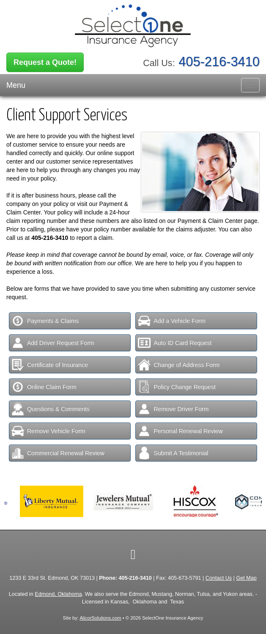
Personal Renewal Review (180, 431)
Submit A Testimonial (173, 453)
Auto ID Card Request (174, 342)
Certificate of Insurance (49, 365)
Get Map (246, 578)
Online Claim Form (44, 387)
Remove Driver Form (173, 409)
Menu (15, 85)
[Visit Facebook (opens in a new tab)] (133, 554)
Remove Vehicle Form (48, 431)
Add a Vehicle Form (171, 320)
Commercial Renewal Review (57, 453)
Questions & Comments (50, 409)
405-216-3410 (219, 61)
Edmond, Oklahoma (58, 594)
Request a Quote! (45, 62)
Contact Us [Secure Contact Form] (219, 578)
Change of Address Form (178, 365)
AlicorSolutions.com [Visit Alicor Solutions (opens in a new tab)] (100, 617)
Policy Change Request (176, 387)
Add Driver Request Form (52, 342)
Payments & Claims (45, 320)
